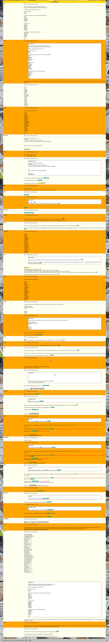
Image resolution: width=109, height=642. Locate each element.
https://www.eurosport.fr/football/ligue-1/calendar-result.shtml (36, 529)
